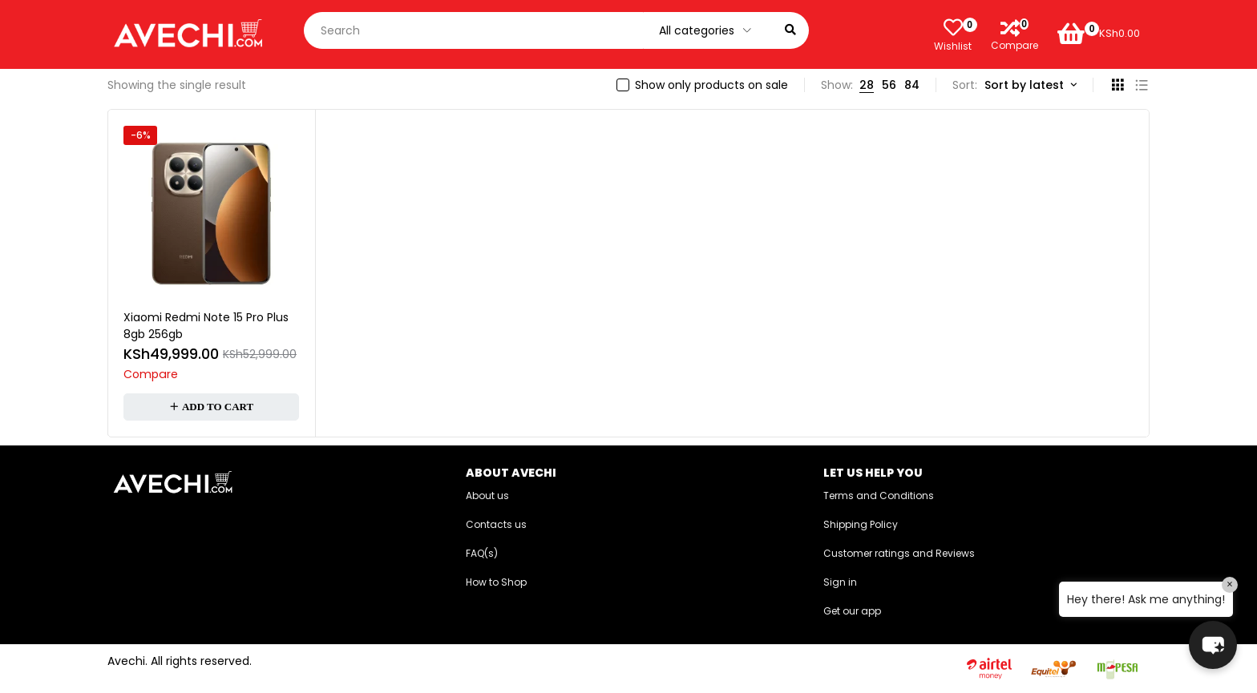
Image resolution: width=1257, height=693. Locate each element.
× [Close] (1230, 584)
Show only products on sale (711, 85)
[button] (211, 407)
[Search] (790, 30)
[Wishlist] (953, 27)
